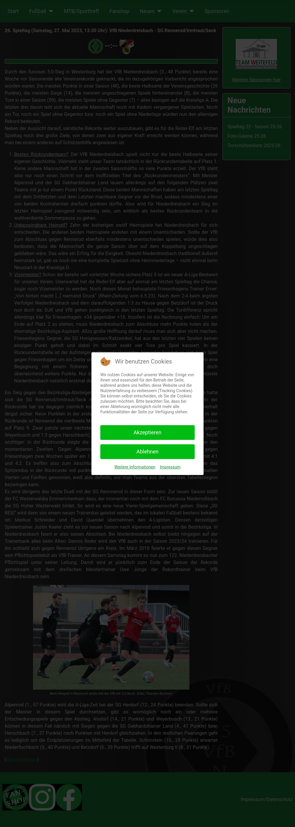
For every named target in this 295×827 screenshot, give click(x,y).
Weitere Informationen (134, 467)
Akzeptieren (148, 432)
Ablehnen (147, 451)
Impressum (170, 467)
